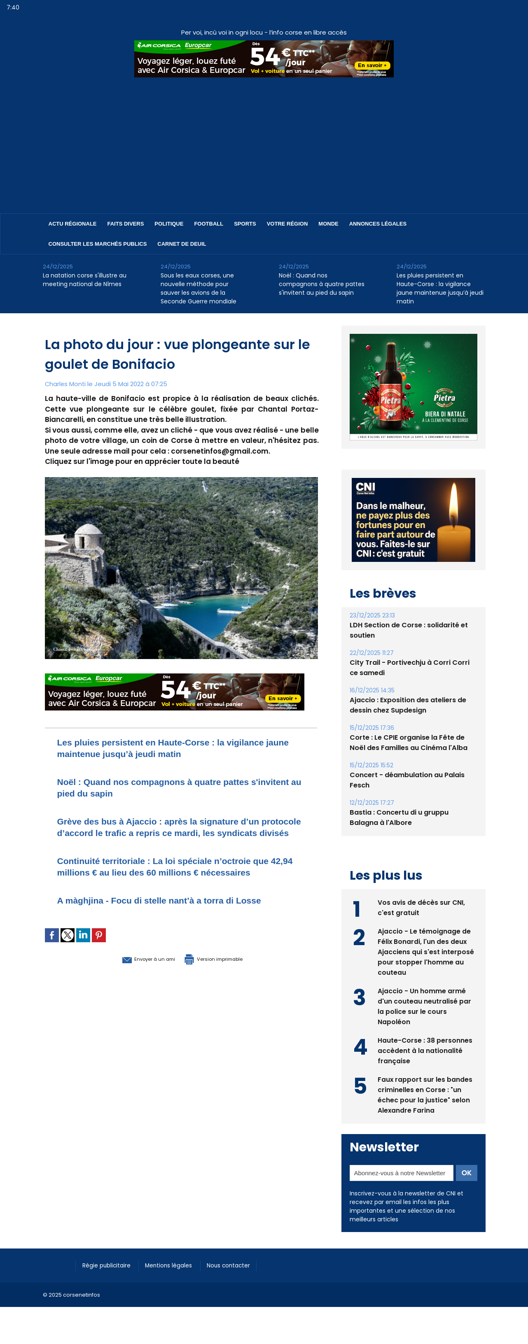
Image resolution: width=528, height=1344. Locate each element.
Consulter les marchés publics (98, 244)
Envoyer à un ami (136, 981)
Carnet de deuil (181, 244)
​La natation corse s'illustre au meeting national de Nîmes (84, 279)
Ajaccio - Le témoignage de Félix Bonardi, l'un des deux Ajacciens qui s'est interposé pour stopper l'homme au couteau (426, 951)
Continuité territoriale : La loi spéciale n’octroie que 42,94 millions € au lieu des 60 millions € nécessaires (178, 883)
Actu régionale (73, 224)
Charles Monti (66, 384)
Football (208, 224)
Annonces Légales (378, 224)
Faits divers (125, 224)
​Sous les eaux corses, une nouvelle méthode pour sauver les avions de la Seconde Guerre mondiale (198, 288)
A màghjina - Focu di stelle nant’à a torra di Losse (173, 923)
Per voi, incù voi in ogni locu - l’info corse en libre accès (264, 32)
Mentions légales (176, 1265)
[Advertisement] (264, 139)
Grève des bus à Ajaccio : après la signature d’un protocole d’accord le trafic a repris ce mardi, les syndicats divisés (172, 832)
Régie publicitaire (109, 1265)
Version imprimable (224, 981)
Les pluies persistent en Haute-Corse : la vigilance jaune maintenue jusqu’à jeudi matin (440, 288)
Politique (168, 224)
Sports (245, 224)
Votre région (287, 224)
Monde (328, 224)
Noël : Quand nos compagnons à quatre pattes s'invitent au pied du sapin (321, 284)
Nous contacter (240, 1265)
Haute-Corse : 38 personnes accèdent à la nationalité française (425, 1050)
